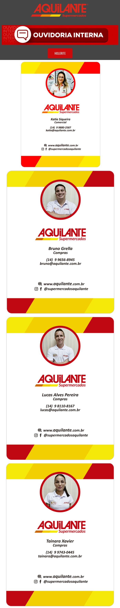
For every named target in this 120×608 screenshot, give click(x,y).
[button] (60, 53)
